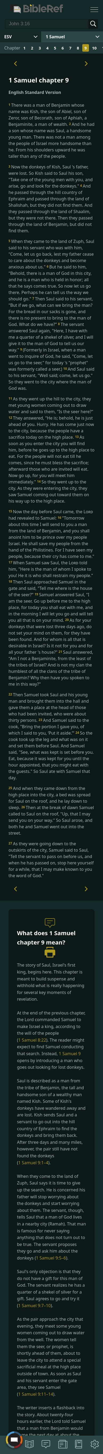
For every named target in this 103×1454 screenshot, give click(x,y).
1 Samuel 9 (70, 1054)
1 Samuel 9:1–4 (33, 1163)
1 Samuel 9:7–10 (34, 1305)
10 (94, 48)
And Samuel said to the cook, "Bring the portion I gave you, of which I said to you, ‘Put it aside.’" (48, 726)
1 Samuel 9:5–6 (51, 1258)
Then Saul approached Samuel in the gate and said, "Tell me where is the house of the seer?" (50, 588)
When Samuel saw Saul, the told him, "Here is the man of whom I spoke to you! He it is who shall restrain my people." (50, 569)
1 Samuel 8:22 (32, 1040)
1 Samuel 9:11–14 (35, 1394)
